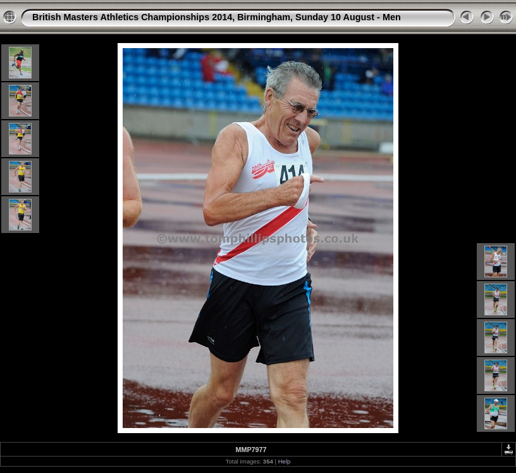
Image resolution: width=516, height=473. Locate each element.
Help (284, 461)
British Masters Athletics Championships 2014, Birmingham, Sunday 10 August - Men (216, 17)
